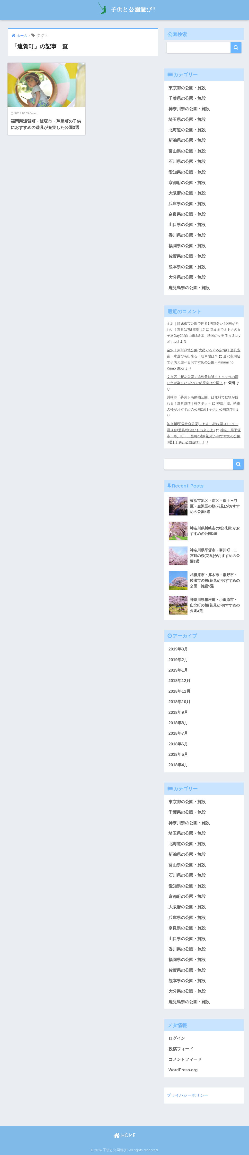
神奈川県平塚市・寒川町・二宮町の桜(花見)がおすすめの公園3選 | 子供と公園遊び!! (204, 436)
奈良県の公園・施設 (187, 214)
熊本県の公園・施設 (187, 267)
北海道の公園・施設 (187, 130)
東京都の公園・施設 (187, 88)
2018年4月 (178, 765)
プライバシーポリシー (187, 1095)
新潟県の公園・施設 (187, 140)
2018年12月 (179, 680)
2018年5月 (178, 754)
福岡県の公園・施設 (187, 246)
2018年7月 (178, 733)
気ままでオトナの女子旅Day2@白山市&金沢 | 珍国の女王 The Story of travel (204, 336)
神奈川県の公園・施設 (189, 109)
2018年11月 (179, 691)
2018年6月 (178, 744)
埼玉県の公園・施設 (187, 119)
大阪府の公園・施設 (187, 193)
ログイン (177, 1038)
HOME (125, 1135)
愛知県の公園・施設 (187, 172)
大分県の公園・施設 (187, 277)
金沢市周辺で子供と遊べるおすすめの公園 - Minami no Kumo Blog (203, 362)
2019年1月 (178, 670)
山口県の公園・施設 (187, 224)
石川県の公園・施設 (187, 161)
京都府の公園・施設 (187, 182)
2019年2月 (178, 660)
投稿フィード (181, 1049)
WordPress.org (183, 1070)
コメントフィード (185, 1059)
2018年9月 (178, 712)
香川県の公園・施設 (187, 235)
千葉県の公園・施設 (187, 98)
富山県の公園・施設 (187, 151)
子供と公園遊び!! (124, 9)
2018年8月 (178, 723)
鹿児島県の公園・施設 (189, 288)
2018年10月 (179, 702)
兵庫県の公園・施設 (187, 204)
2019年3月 (178, 649)
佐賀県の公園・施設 (187, 256)
